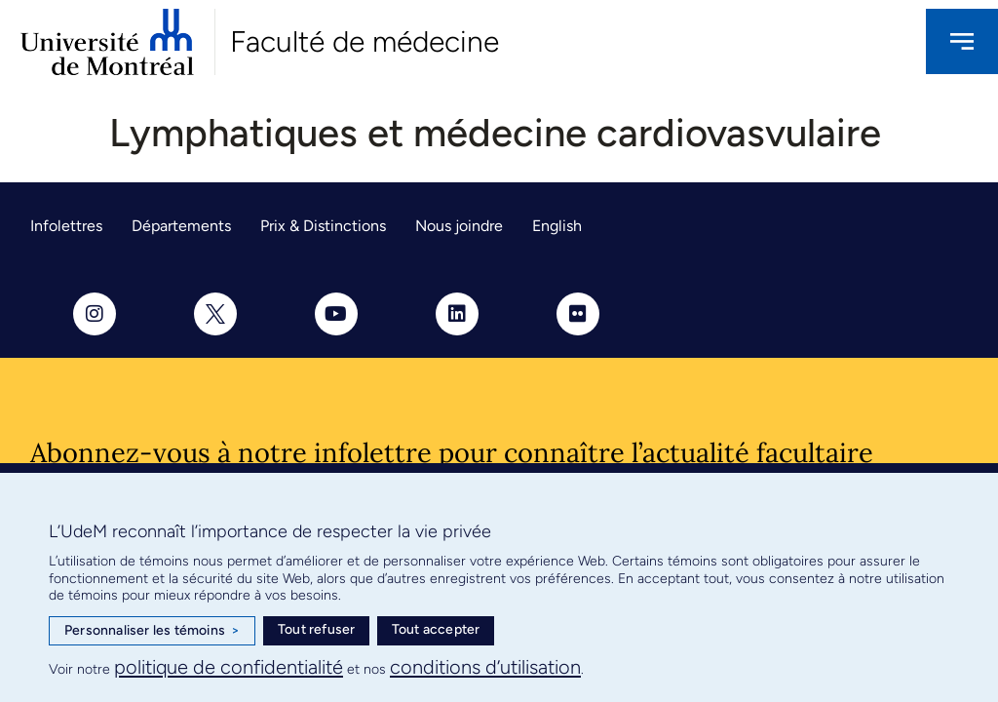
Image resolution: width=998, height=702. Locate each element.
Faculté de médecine (364, 41)
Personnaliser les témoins (152, 631)
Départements (181, 225)
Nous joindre (459, 225)
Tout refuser (316, 629)
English (557, 225)
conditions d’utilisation (485, 667)
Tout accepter (436, 629)
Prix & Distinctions (323, 225)
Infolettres (66, 225)
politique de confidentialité (228, 667)
